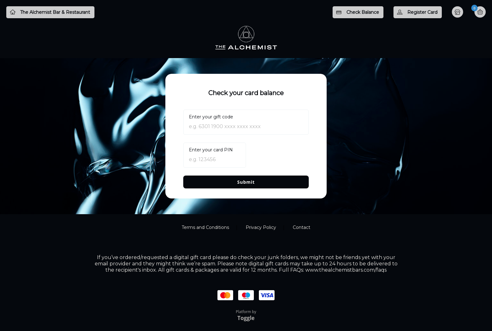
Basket (480, 12)
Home (458, 12)
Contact (301, 227)
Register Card (422, 12)
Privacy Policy (261, 227)
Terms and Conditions (205, 227)
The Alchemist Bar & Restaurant (55, 12)
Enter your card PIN (211, 150)
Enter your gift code (211, 117)
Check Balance (362, 12)
